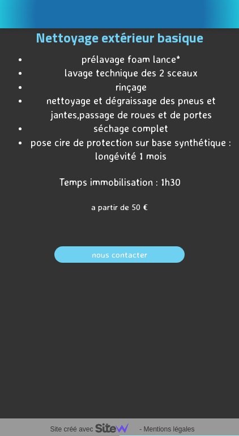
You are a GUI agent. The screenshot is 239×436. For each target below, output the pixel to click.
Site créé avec (93, 429)
